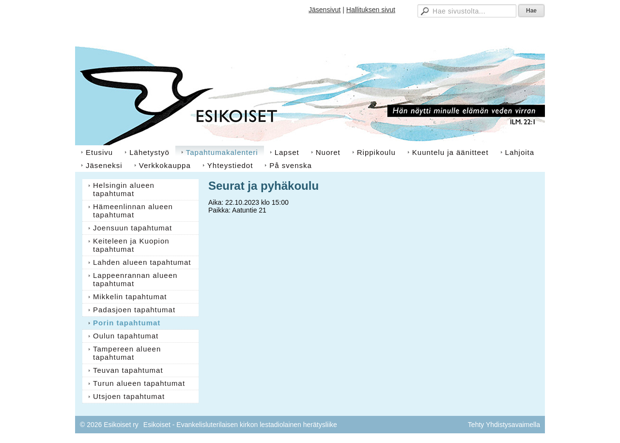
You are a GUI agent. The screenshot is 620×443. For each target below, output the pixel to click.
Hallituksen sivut (370, 10)
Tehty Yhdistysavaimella (504, 424)
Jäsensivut (325, 10)
